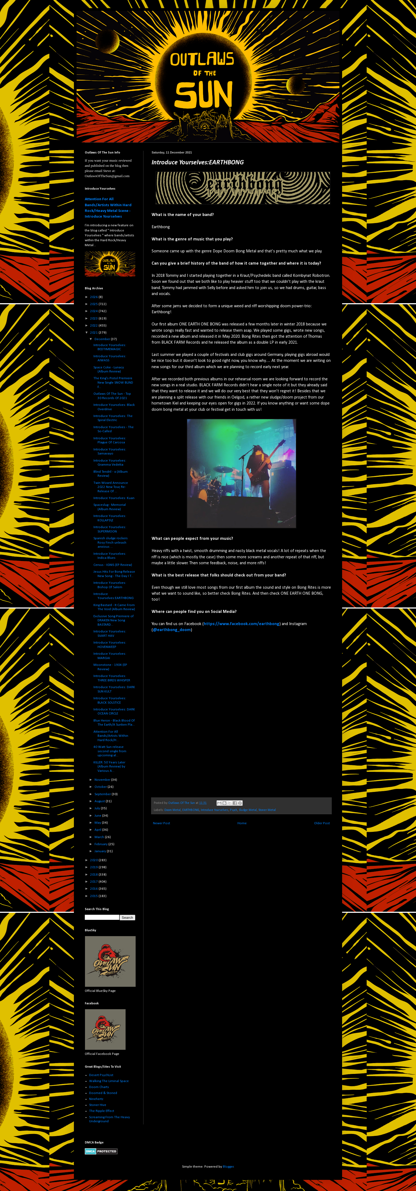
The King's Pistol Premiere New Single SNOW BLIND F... (113, 382)
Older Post (322, 823)
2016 (94, 889)
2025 (94, 304)
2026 (94, 297)
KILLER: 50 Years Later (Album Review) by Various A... (109, 767)
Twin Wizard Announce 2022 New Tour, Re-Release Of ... (110, 487)
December (103, 339)
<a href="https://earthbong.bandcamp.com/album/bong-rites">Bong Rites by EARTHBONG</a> (199, 714)
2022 (94, 325)
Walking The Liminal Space (109, 1081)
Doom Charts (99, 1087)
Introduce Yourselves (214, 810)
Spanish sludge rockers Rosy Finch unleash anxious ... (110, 543)
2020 (94, 860)
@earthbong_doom (172, 630)
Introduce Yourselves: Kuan (114, 498)
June (98, 815)
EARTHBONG (190, 810)
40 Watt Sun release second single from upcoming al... (109, 751)
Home (242, 823)
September (103, 794)
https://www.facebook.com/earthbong (241, 624)
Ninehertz (96, 1099)
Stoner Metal (267, 810)
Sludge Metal (248, 810)
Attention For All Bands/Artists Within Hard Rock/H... (110, 736)
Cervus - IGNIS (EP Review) (112, 565)
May (98, 823)
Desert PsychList (101, 1075)
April (98, 830)
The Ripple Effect (101, 1111)
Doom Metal (172, 810)
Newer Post (161, 823)
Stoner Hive (97, 1105)
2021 (94, 332)
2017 (94, 881)
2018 (94, 874)
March (100, 837)
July (98, 808)
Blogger (228, 1166)
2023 (94, 318)
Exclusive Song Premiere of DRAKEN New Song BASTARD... (113, 620)
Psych (233, 810)
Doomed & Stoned (103, 1093)
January (101, 851)
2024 (94, 311)
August (100, 801)
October (101, 787)
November (103, 780)
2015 (94, 896)
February (101, 844)
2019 (94, 867)
